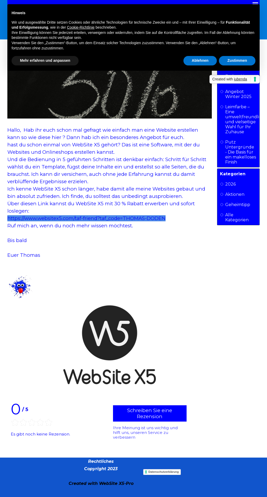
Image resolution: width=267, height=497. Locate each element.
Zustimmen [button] (237, 60)
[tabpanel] (101, 472)
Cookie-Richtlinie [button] (81, 27)
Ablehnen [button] (200, 60)
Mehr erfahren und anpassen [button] (45, 60)
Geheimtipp (237, 204)
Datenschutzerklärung (163, 471)
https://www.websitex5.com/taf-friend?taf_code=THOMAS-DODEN (86, 218)
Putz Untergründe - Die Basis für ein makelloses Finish (240, 152)
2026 (230, 184)
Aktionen (234, 194)
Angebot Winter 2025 (238, 94)
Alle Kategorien (237, 217)
